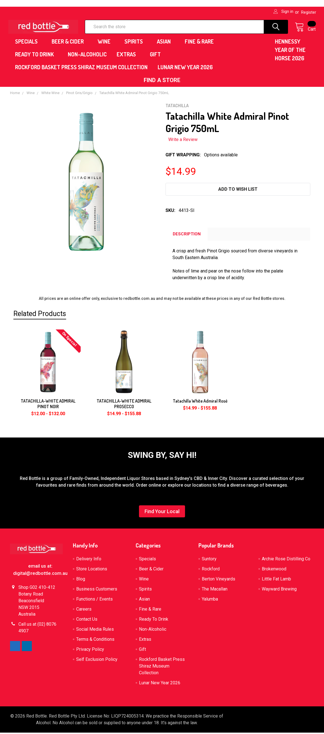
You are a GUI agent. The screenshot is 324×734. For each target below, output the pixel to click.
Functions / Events (94, 600)
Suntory (209, 560)
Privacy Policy (90, 650)
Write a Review (183, 141)
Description (187, 235)
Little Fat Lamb (276, 580)
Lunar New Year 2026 (185, 68)
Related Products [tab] (39, 315)
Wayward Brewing (279, 590)
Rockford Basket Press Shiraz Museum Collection (81, 68)
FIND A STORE (162, 81)
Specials (28, 42)
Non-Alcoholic (87, 55)
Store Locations (91, 570)
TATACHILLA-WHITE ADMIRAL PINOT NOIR (48, 405)
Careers (84, 610)
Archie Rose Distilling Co (286, 560)
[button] (162, 81)
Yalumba (210, 600)
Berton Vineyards (218, 580)
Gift (155, 55)
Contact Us (86, 620)
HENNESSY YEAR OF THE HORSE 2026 (290, 51)
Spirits (135, 42)
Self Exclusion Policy (96, 660)
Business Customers (96, 590)
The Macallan (214, 590)
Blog (80, 580)
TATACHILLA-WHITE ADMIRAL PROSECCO (124, 405)
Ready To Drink (36, 55)
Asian (166, 42)
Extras (128, 55)
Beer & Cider (70, 42)
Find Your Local (162, 513)
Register (308, 12)
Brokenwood (274, 570)
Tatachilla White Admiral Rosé (200, 402)
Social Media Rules (95, 630)
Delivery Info (88, 560)
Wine (106, 42)
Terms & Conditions (95, 640)
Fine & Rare (201, 42)
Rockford (211, 570)
